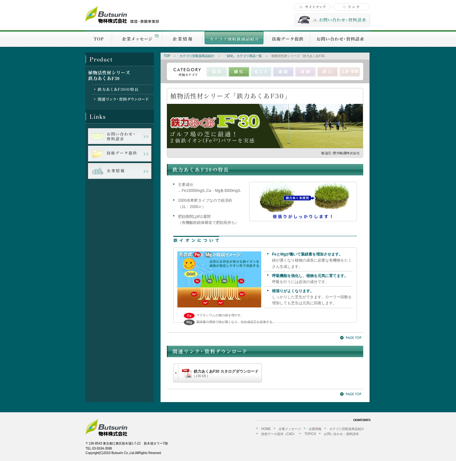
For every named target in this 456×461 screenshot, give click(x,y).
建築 (283, 72)
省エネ (261, 72)
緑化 (239, 72)
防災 (327, 72)
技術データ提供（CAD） (278, 434)
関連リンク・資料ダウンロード (123, 99)
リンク (351, 6)
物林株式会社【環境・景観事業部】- (122, 14)
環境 (216, 72)
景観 (305, 72)
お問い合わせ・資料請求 (332, 20)
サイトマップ (312, 6)
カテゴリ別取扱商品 (234, 38)
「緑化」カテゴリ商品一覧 (243, 56)
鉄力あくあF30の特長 (123, 89)
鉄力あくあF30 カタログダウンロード (226, 373)
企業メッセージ (137, 38)
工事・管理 (349, 72)
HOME (266, 429)
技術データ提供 (287, 38)
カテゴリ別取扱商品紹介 (197, 56)
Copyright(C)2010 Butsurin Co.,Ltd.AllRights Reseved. (124, 453)
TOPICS (310, 434)
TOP (99, 38)
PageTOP (350, 337)
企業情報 (182, 38)
